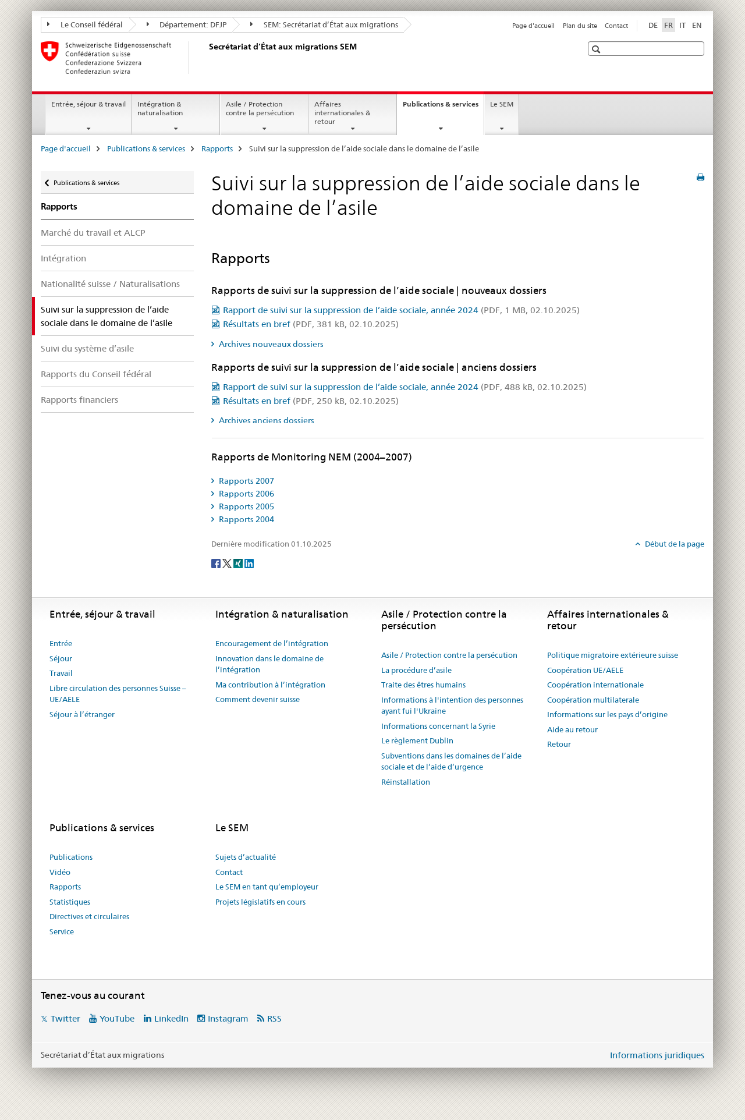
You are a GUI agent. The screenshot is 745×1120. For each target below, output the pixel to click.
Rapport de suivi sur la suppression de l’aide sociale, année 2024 (401, 310)
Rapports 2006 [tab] (245, 493)
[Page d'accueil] (206, 57)
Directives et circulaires (89, 916)
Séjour (60, 658)
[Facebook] (216, 563)
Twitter (65, 1018)
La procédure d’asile (416, 670)
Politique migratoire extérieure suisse (612, 655)
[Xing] (238, 563)
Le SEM (501, 104)
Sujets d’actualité (245, 857)
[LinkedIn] (249, 563)
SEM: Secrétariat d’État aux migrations (324, 24)
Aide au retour (572, 729)
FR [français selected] (668, 25)
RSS (274, 1018)
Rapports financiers (79, 399)
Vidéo (59, 872)
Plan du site (580, 26)
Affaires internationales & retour (342, 113)
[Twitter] (227, 563)
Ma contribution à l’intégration (270, 684)
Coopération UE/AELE (585, 670)
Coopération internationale (595, 684)
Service (61, 931)
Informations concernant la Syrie (438, 726)
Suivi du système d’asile (87, 348)
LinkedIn (171, 1018)
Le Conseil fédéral (85, 24)
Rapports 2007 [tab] (245, 480)
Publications (71, 857)
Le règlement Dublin (417, 740)
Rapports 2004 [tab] (245, 519)
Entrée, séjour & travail (88, 104)
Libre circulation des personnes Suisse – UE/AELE (117, 693)
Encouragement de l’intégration (271, 643)
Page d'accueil (533, 26)
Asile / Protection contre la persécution (260, 108)
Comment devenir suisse (257, 699)
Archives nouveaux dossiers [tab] (270, 344)
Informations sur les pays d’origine (607, 714)
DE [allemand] (653, 25)
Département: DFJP (187, 24)
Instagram (228, 1018)
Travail (61, 673)
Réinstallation (405, 781)
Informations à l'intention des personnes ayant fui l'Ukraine (452, 705)
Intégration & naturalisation (160, 108)
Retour (559, 744)
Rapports (217, 148)
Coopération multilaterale (593, 699)
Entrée (60, 643)
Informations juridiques (657, 1055)
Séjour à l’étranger (82, 714)
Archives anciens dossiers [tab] (265, 420)
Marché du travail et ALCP (93, 232)
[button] (597, 49)
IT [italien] (682, 25)
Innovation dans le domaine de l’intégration (269, 664)
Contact (616, 26)
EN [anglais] (697, 25)
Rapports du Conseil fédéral (96, 374)
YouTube (117, 1018)
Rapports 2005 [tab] (245, 506)
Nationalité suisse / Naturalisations (110, 283)
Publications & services (443, 107)
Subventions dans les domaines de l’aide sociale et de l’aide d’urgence (451, 761)
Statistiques (69, 901)
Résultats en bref (311, 323)
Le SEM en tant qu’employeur (266, 886)
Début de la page (673, 543)
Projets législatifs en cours (260, 901)
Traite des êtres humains (423, 684)
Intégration (63, 258)
